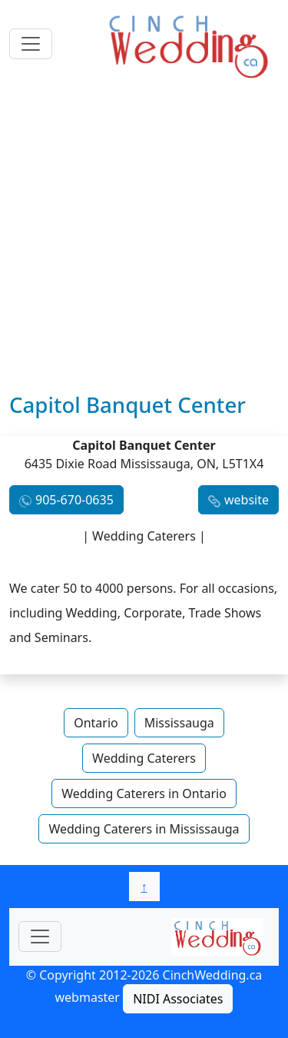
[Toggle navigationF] (39, 936)
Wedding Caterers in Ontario (144, 793)
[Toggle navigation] (30, 43)
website (246, 499)
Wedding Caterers (144, 758)
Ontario (96, 722)
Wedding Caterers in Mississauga (143, 828)
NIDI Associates (178, 998)
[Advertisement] (144, 240)
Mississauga (179, 722)
